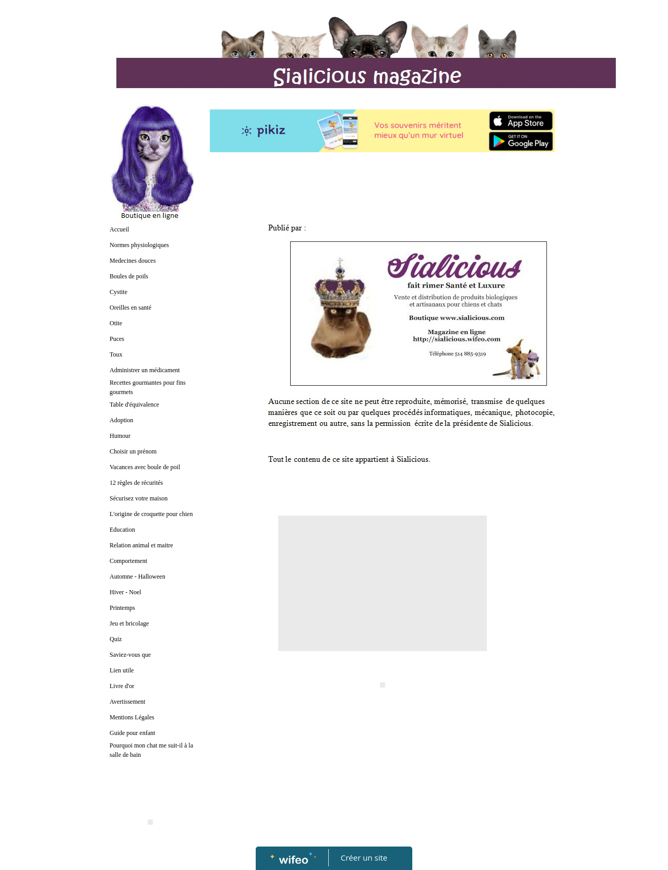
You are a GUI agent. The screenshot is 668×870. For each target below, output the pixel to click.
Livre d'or (122, 686)
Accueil (119, 229)
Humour (120, 435)
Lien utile (122, 670)
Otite (116, 323)
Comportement (128, 561)
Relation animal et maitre (141, 545)
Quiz (116, 639)
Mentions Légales (132, 717)
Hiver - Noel (125, 592)
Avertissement (127, 701)
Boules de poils (129, 276)
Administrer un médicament (145, 370)
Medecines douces (133, 260)
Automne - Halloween (137, 576)
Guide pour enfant (132, 733)
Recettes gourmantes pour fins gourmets (148, 387)
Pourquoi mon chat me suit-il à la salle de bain (151, 750)
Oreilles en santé (130, 307)
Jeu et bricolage (129, 623)
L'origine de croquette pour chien (151, 514)
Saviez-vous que (130, 654)
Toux (116, 354)
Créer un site (364, 857)
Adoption (121, 420)
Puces (117, 338)
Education (122, 529)
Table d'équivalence (134, 404)
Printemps (122, 607)
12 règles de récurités (136, 482)
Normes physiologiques (139, 245)
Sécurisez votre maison (139, 498)
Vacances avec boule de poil (145, 467)
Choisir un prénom (133, 451)
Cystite (118, 292)
